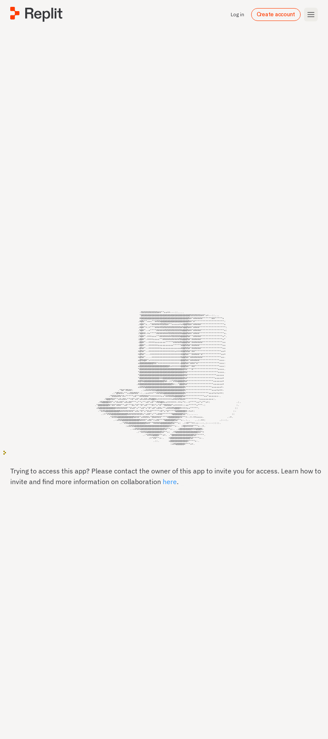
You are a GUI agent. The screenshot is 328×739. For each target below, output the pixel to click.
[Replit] (36, 14)
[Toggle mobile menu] (311, 14)
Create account (276, 14)
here (170, 491)
